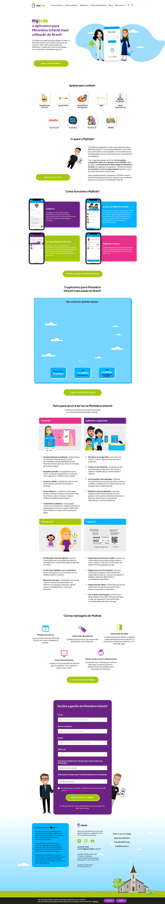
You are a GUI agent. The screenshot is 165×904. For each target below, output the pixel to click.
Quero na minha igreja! (51, 63)
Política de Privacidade (122, 834)
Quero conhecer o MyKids (82, 797)
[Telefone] (82, 754)
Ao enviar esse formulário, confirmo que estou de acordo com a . (83, 789)
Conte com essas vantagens (82, 679)
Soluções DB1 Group (122, 842)
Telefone (62, 749)
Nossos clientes (71, 5)
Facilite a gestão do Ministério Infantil (82, 274)
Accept (109, 901)
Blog (111, 5)
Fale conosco (120, 5)
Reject (121, 901)
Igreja (61, 738)
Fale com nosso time (53, 177)
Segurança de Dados (99, 5)
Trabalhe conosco (122, 846)
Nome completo (65, 726)
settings (95, 902)
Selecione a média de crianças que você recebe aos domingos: (80, 762)
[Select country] (60, 754)
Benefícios (84, 5)
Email (61, 715)
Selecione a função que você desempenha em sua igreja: (82, 775)
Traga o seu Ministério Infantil (82, 392)
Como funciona (57, 5)
